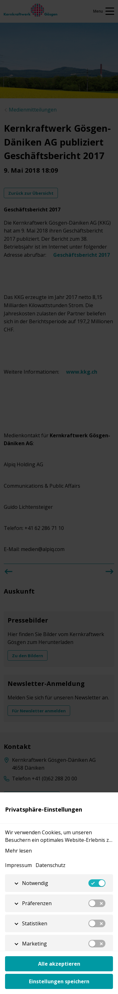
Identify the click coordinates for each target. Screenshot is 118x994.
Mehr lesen (18, 850)
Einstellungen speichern (59, 981)
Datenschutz (50, 865)
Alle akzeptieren (59, 963)
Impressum (18, 865)
